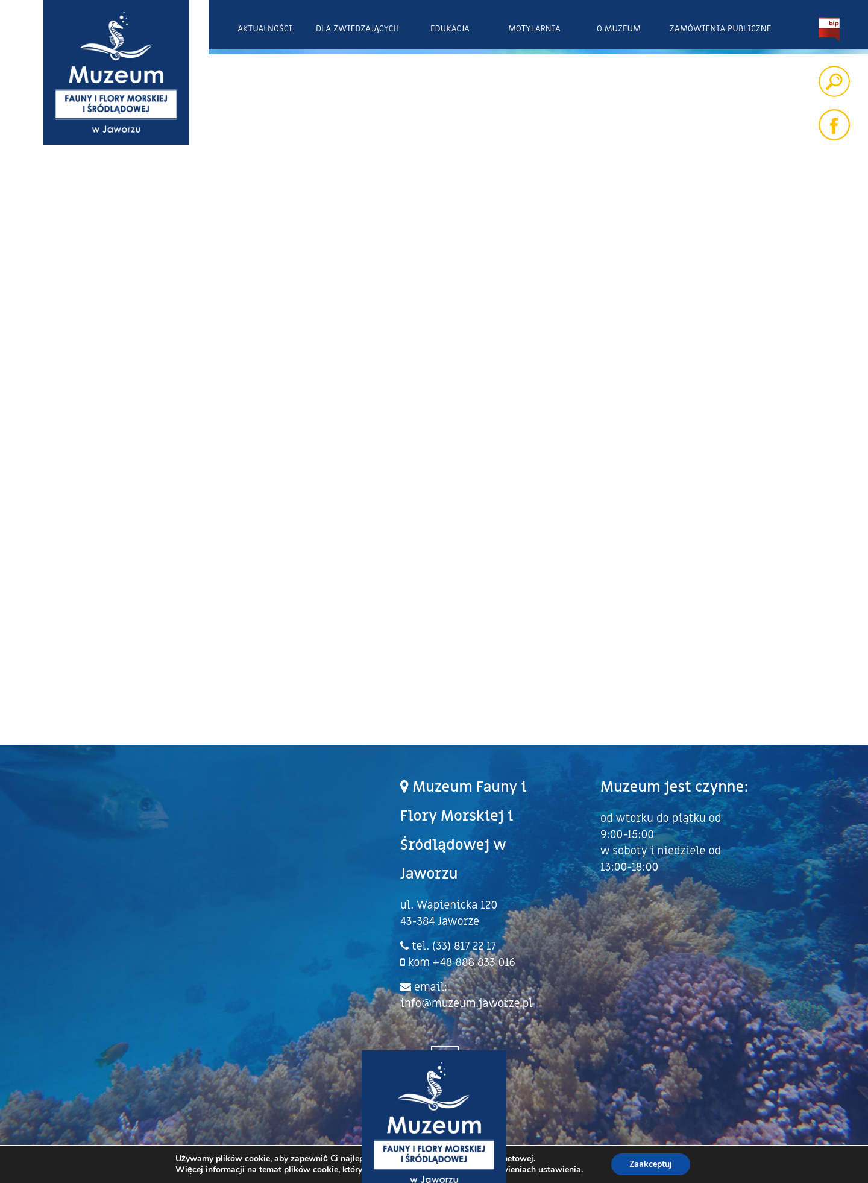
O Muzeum (619, 28)
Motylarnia (534, 28)
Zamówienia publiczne (720, 28)
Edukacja (450, 28)
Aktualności (264, 28)
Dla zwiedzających (357, 28)
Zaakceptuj (650, 1164)
